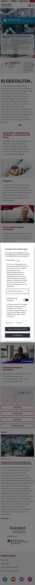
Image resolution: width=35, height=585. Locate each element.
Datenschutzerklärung (14, 272)
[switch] (26, 300)
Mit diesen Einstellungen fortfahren (17, 329)
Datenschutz (9, 322)
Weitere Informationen (15, 291)
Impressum (19, 322)
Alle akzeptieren (17, 335)
